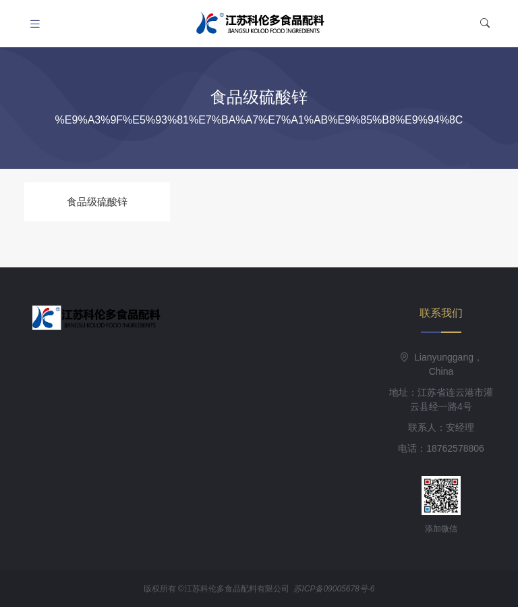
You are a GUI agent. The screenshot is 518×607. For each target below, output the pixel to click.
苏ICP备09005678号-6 (333, 588)
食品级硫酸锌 (97, 201)
